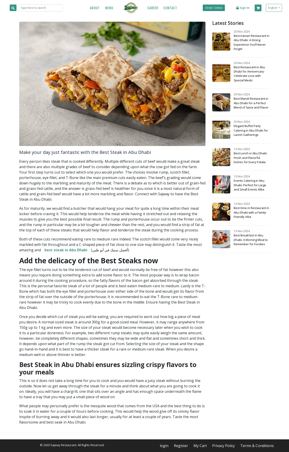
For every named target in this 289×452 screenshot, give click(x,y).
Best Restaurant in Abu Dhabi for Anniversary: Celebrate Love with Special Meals (249, 73)
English (273, 8)
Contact (170, 7)
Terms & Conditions (257, 445)
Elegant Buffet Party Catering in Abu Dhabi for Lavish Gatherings (251, 130)
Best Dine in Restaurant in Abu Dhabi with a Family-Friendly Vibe (251, 212)
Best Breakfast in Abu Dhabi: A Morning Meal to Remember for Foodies (251, 239)
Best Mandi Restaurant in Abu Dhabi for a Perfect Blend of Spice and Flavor (251, 103)
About (95, 7)
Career (152, 7)
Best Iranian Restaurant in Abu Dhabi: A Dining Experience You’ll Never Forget (251, 42)
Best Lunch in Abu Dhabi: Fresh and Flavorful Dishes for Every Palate (250, 157)
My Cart (200, 445)
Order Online (213, 8)
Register (181, 445)
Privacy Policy (223, 445)
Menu (109, 7)
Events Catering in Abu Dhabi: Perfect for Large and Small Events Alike (250, 185)
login (164, 445)
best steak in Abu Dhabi (65, 249)
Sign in (242, 8)
